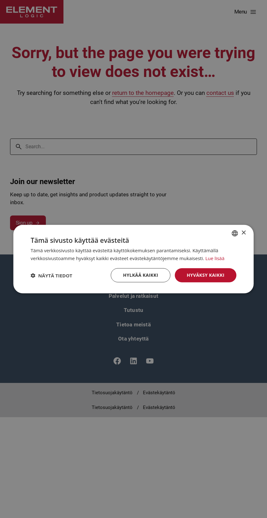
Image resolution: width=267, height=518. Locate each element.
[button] (52, 275)
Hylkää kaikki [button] (140, 275)
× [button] (243, 233)
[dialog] (133, 259)
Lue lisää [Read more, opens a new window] (215, 258)
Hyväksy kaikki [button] (205, 275)
